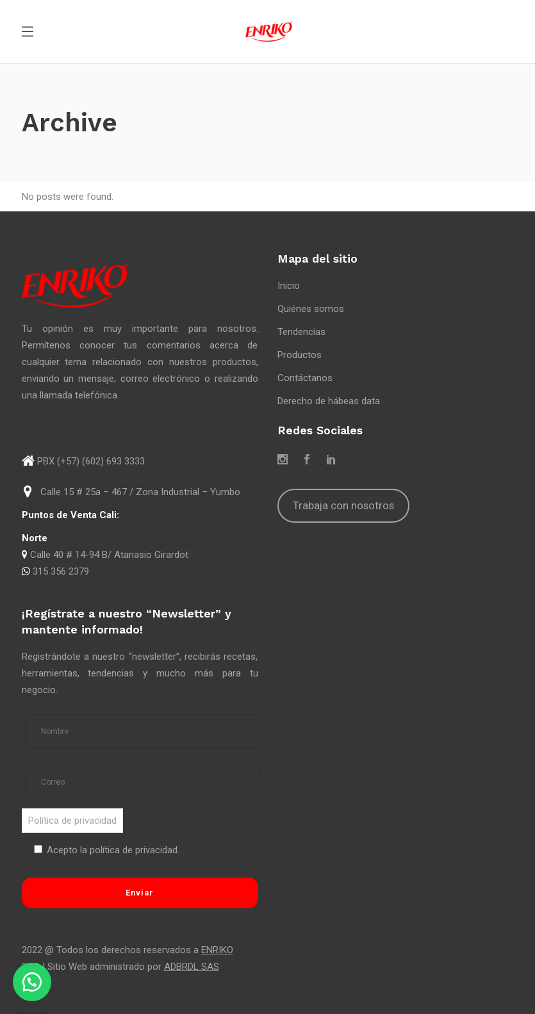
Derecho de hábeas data (328, 401)
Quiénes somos (310, 309)
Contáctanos (305, 378)
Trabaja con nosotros (343, 505)
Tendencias (301, 332)
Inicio (288, 285)
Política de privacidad (72, 820)
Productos (299, 355)
